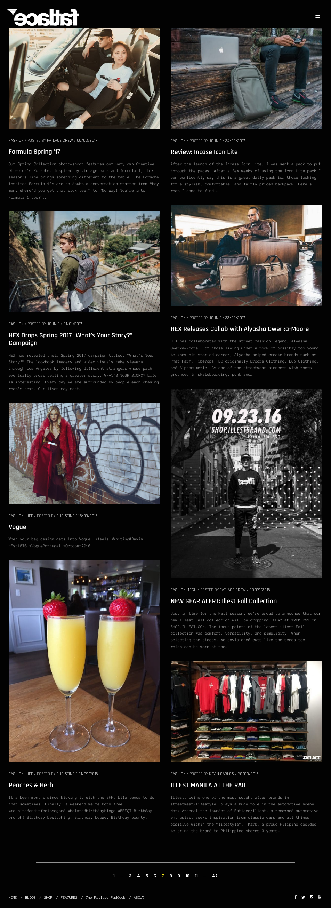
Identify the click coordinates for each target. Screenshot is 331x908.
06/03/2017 (87, 140)
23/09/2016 (260, 589)
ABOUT (139, 897)
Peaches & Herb (31, 785)
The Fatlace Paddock (106, 897)
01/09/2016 (88, 773)
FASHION (16, 140)
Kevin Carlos (221, 773)
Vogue (17, 527)
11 (196, 876)
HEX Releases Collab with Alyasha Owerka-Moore (240, 329)
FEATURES (69, 897)
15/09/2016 (88, 515)
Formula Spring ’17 (34, 151)
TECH (192, 589)
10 (187, 876)
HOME (13, 897)
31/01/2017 (72, 324)
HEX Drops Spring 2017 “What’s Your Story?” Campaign (70, 339)
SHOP (48, 897)
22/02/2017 (235, 317)
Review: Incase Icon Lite (204, 152)
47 (215, 876)
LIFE (29, 515)
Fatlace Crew (60, 140)
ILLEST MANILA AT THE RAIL (209, 785)
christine (65, 515)
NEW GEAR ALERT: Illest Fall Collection (224, 601)
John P (215, 140)
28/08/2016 (248, 773)
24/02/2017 (235, 140)
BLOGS (30, 897)
